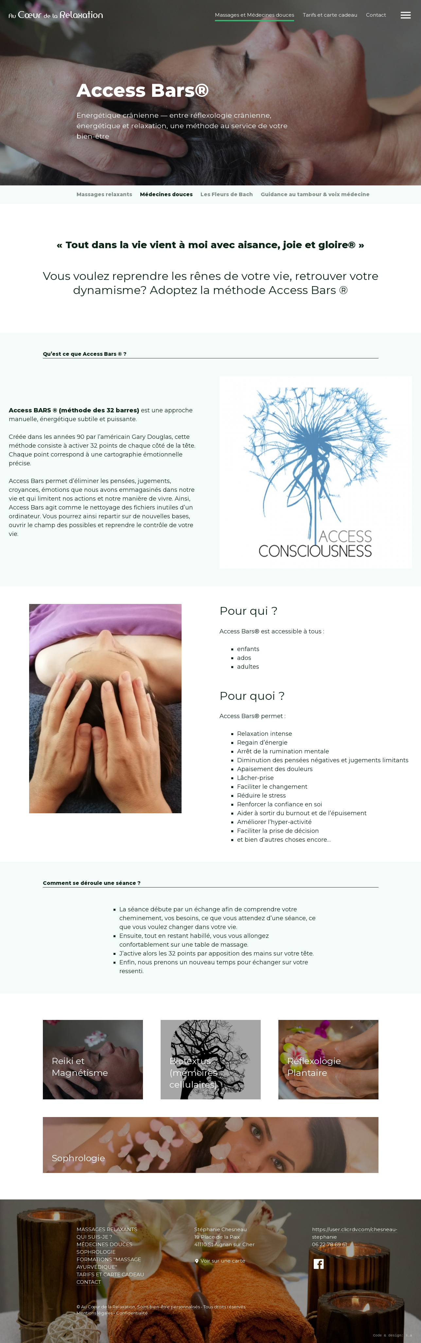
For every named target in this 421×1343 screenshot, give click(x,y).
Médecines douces (166, 194)
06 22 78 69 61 (329, 1244)
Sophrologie (78, 1158)
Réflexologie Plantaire (314, 1067)
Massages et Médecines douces (254, 15)
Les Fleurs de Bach (227, 194)
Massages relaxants (104, 194)
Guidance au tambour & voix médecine (315, 194)
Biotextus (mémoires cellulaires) (193, 1073)
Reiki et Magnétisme (80, 1067)
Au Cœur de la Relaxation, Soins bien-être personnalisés (140, 1306)
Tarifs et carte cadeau (110, 1274)
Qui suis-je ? (94, 1237)
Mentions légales (95, 1313)
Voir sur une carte (222, 1261)
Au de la (56, 15)
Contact (89, 1282)
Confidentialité (132, 1313)
